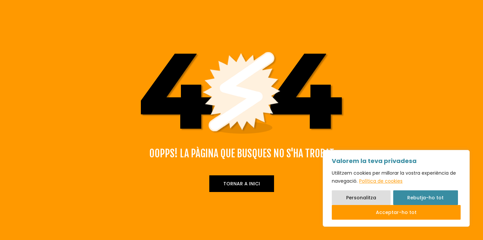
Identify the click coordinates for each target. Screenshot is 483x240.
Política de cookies (381, 181)
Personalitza (361, 197)
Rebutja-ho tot (425, 197)
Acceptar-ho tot (396, 212)
